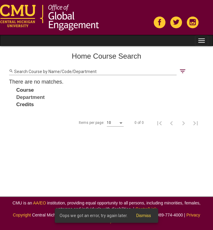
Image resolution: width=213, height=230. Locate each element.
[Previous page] (171, 123)
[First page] (159, 123)
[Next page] (183, 123)
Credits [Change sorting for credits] (25, 104)
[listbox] (115, 123)
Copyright (22, 215)
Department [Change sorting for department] (30, 97)
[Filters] (183, 71)
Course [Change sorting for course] (25, 90)
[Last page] (196, 123)
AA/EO (39, 203)
